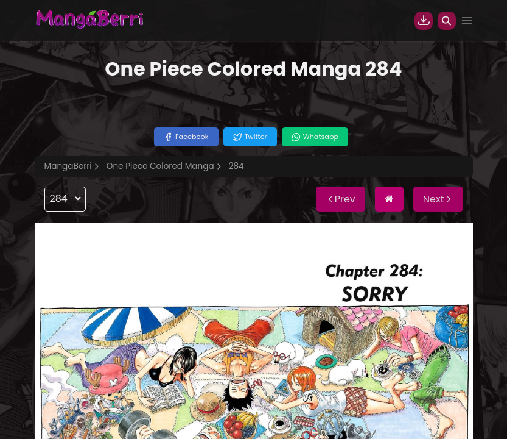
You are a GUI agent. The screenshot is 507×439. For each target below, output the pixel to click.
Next (438, 199)
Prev (340, 199)
